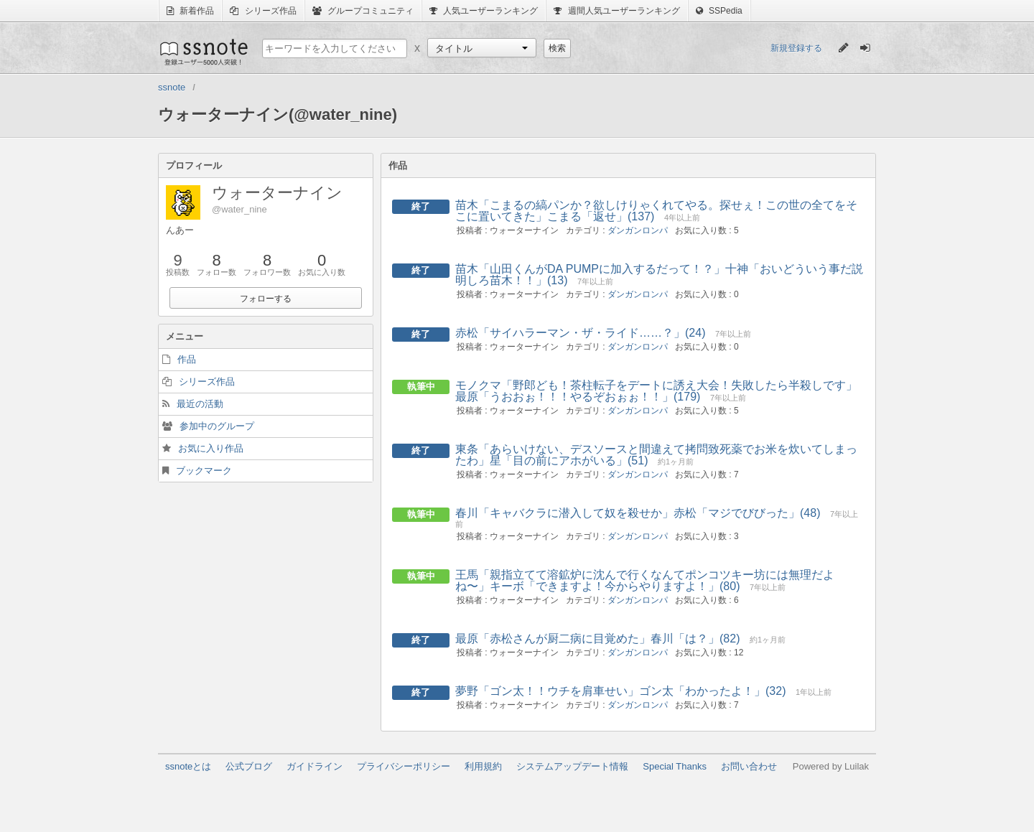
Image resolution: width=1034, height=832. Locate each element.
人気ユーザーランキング (483, 11)
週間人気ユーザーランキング (616, 11)
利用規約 (483, 766)
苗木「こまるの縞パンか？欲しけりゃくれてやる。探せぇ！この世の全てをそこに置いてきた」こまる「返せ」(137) (656, 211)
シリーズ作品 (263, 11)
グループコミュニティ (363, 11)
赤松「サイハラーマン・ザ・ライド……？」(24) (580, 333)
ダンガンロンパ (637, 230)
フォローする (266, 299)
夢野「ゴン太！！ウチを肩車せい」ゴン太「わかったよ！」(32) (620, 691)
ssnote (203, 51)
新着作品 (190, 11)
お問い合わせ (749, 766)
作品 (186, 359)
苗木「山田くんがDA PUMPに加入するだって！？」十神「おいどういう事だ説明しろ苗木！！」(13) (659, 274)
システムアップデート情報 (572, 766)
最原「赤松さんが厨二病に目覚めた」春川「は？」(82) (597, 638)
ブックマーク (204, 470)
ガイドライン (315, 766)
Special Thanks (675, 766)
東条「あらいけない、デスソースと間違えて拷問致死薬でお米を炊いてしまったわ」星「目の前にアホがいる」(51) (656, 455)
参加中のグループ (217, 426)
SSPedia (719, 11)
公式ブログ (248, 766)
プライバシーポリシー (403, 766)
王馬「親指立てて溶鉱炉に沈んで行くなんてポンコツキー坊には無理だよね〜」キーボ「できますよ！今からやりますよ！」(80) (644, 580)
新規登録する (796, 48)
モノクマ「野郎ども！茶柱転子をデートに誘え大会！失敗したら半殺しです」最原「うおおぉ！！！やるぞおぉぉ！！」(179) (656, 391)
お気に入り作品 (210, 448)
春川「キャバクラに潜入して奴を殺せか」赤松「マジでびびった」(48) (637, 513)
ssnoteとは (188, 766)
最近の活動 (200, 403)
